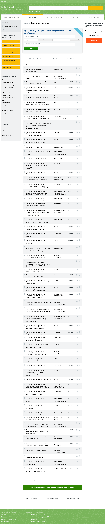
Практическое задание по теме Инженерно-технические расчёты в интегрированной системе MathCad (37, 186)
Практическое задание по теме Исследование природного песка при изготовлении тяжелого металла (37, 140)
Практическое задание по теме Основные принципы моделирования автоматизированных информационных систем (38, 310)
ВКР (48, 517)
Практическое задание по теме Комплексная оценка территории (36, 413)
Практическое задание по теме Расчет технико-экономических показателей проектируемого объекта (37, 345)
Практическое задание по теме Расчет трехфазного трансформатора (37, 418)
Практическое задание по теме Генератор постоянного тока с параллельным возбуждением (35, 295)
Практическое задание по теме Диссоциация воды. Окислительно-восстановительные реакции (36, 326)
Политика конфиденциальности (10, 519)
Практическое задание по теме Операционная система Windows (36, 449)
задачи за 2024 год (73, 498)
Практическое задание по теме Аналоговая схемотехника (35, 146)
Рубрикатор (33, 17)
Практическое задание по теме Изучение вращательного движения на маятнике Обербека (38, 104)
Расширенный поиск (34, 11)
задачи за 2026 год (32, 498)
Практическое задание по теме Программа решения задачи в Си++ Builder (37, 76)
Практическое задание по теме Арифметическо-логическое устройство (38, 199)
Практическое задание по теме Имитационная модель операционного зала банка (38, 406)
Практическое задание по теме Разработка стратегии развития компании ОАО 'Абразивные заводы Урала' (37, 373)
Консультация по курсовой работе (35, 514)
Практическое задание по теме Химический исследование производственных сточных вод (35, 227)
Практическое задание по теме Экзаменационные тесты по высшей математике (37, 234)
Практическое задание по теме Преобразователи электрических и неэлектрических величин (36, 179)
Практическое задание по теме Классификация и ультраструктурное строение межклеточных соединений (37, 386)
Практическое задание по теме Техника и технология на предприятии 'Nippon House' (38, 111)
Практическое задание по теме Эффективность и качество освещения (37, 117)
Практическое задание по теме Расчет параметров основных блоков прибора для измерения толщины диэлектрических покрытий (38, 249)
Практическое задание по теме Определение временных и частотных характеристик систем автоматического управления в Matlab (38, 213)
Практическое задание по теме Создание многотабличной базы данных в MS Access (38, 302)
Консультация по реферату (33, 519)
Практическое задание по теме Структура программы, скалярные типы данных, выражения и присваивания (38, 424)
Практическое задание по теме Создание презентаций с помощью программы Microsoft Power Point (36, 193)
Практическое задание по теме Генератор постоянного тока (35, 275)
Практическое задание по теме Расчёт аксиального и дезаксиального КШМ (37, 444)
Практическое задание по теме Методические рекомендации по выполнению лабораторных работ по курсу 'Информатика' (37, 319)
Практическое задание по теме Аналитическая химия (35, 173)
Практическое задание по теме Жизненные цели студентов (35, 366)
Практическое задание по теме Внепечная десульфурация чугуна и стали (37, 359)
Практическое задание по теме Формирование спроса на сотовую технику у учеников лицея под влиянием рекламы (38, 166)
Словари (75, 17)
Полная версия (5, 521)
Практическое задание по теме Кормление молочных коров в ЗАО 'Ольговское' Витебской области (36, 469)
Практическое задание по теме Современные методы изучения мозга (37, 333)
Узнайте (94, 40)
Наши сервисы (94, 17)
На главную (8, 22)
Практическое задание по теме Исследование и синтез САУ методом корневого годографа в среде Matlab (37, 220)
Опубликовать (9, 30)
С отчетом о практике (8, 45)
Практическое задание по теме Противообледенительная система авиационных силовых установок (36, 352)
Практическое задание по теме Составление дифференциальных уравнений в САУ (36, 205)
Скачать (77, 68)
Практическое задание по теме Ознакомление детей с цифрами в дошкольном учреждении (36, 339)
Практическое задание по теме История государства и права (38, 159)
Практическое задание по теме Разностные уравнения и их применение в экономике (35, 393)
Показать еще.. (70, 58)
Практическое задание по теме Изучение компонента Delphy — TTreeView (36, 399)
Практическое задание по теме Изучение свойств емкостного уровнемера (35, 241)
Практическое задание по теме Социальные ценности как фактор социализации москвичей (36, 133)
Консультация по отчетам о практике (36, 521)
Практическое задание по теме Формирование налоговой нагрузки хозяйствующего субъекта (37, 97)
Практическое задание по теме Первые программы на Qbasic (38, 437)
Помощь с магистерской (9, 49)
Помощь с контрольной (9, 60)
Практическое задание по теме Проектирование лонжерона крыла (36, 256)
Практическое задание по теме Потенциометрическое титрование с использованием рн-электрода (37, 288)
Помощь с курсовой (8, 52)
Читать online (79, 68)
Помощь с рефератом (8, 56)
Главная (25, 23)
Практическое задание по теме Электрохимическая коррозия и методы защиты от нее (38, 431)
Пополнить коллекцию (11, 17)
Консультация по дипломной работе (36, 517)
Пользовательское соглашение (9, 517)
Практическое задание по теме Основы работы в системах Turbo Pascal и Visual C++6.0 (38, 152)
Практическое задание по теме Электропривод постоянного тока (36, 456)
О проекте (4, 1)
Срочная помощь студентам (10, 67)
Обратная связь (5, 514)
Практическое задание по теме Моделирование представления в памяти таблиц (36, 462)
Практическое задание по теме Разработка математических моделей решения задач (37, 281)
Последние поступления (54, 17)
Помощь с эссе (6, 64)
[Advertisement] (11, 167)
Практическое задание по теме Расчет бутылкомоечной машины (37, 82)
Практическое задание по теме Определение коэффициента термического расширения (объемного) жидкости (38, 89)
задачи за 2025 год (52, 498)
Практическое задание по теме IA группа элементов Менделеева (38, 380)
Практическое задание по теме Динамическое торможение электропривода (35, 69)
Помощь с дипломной (8, 41)
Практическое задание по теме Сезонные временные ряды (35, 270)
